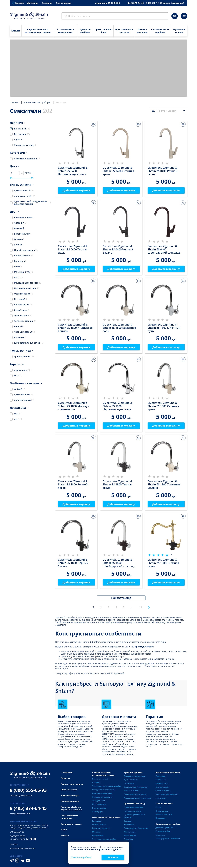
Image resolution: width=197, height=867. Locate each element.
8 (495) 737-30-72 (17, 838)
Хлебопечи (129, 826)
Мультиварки (130, 837)
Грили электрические (133, 809)
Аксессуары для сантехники (167, 840)
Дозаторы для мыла (164, 829)
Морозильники (99, 806)
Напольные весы (131, 792)
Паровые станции (163, 816)
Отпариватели (162, 812)
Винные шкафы (99, 809)
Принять (113, 857)
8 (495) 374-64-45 (28, 810)
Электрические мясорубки (104, 840)
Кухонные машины (100, 830)
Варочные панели (100, 780)
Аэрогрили (129, 840)
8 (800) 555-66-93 (28, 792)
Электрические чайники (166, 796)
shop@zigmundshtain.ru (20, 815)
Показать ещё (121, 599)
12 (140, 609)
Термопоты (160, 799)
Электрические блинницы (136, 830)
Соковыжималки (162, 792)
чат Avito (14, 846)
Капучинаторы (162, 788)
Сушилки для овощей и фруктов (134, 817)
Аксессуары (97, 813)
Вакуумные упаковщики (134, 777)
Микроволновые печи (102, 795)
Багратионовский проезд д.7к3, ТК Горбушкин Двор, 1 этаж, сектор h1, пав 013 (29, 828)
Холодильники (98, 802)
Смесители (160, 836)
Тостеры (127, 822)
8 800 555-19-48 (165, 3)
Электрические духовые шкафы (106, 787)
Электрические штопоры (135, 796)
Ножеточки (129, 785)
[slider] (11, 178)
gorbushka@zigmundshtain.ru (22, 850)
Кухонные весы (131, 781)
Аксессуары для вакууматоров (137, 799)
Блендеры (96, 822)
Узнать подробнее (81, 857)
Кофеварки (160, 777)
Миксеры (96, 833)
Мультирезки (98, 837)
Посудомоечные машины (103, 791)
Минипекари (130, 833)
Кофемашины (161, 785)
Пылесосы (160, 820)
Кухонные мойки (162, 833)
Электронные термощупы (135, 788)
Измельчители (99, 826)
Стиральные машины (102, 798)
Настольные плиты (132, 812)
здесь (60, 740)
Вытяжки (96, 784)
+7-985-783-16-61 (17, 841)
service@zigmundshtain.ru (21, 797)
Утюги (158, 809)
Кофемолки (160, 781)
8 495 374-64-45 (136, 3)
